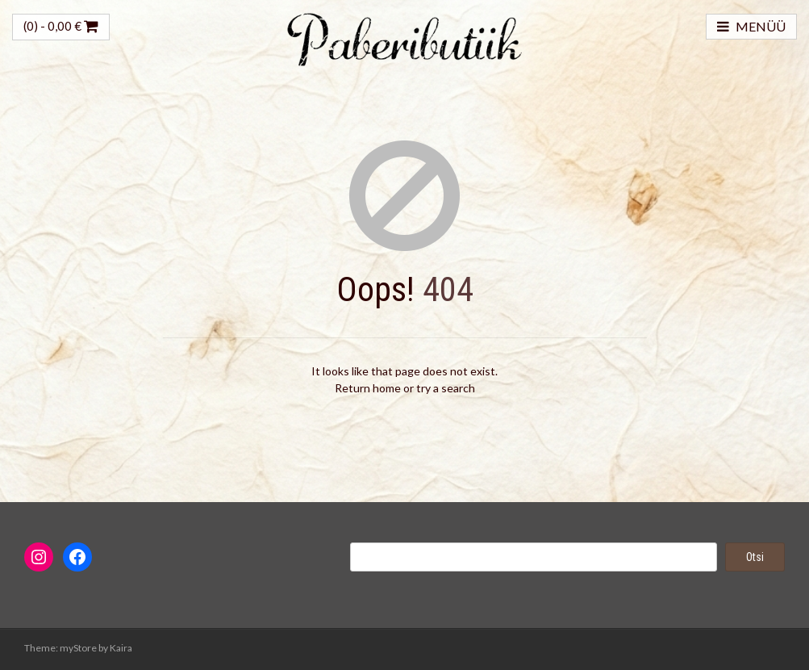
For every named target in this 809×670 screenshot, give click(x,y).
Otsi (755, 557)
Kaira (121, 648)
